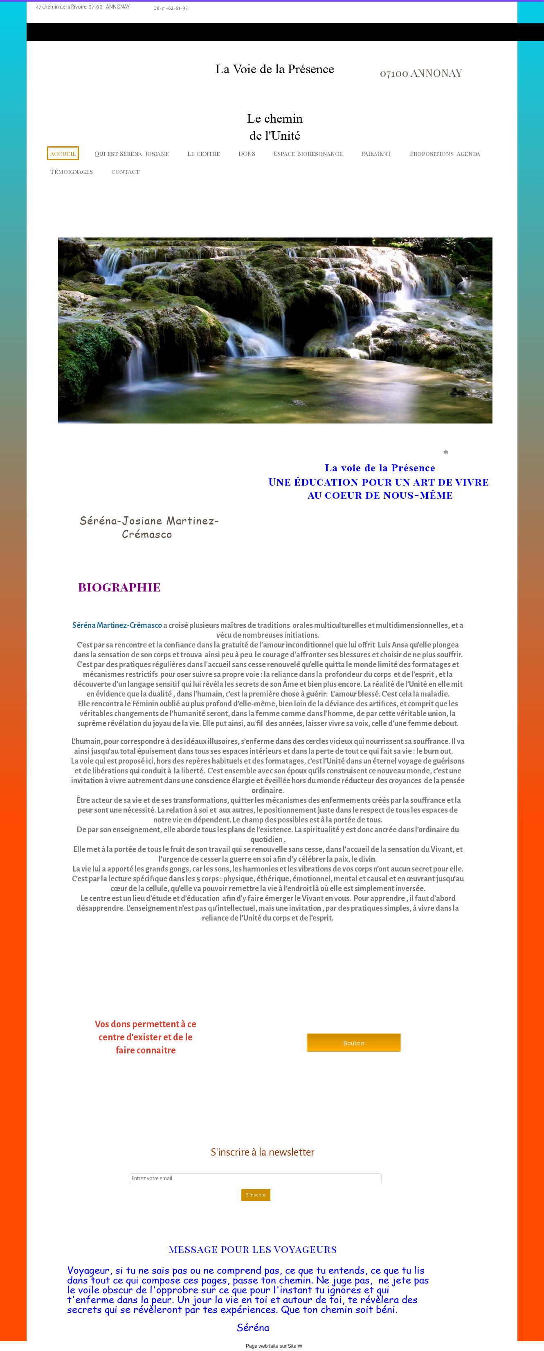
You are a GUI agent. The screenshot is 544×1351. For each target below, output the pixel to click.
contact (125, 171)
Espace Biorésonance (308, 153)
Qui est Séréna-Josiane (131, 153)
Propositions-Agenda (445, 153)
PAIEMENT (376, 153)
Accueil (63, 153)
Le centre (203, 153)
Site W (295, 1346)
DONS (246, 153)
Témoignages (71, 171)
